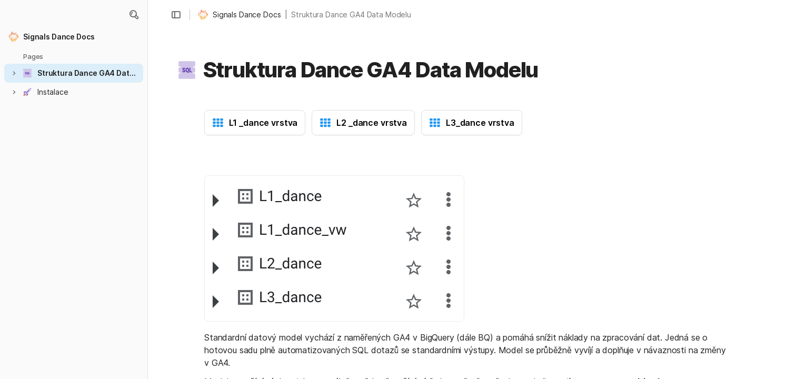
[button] (133, 14)
